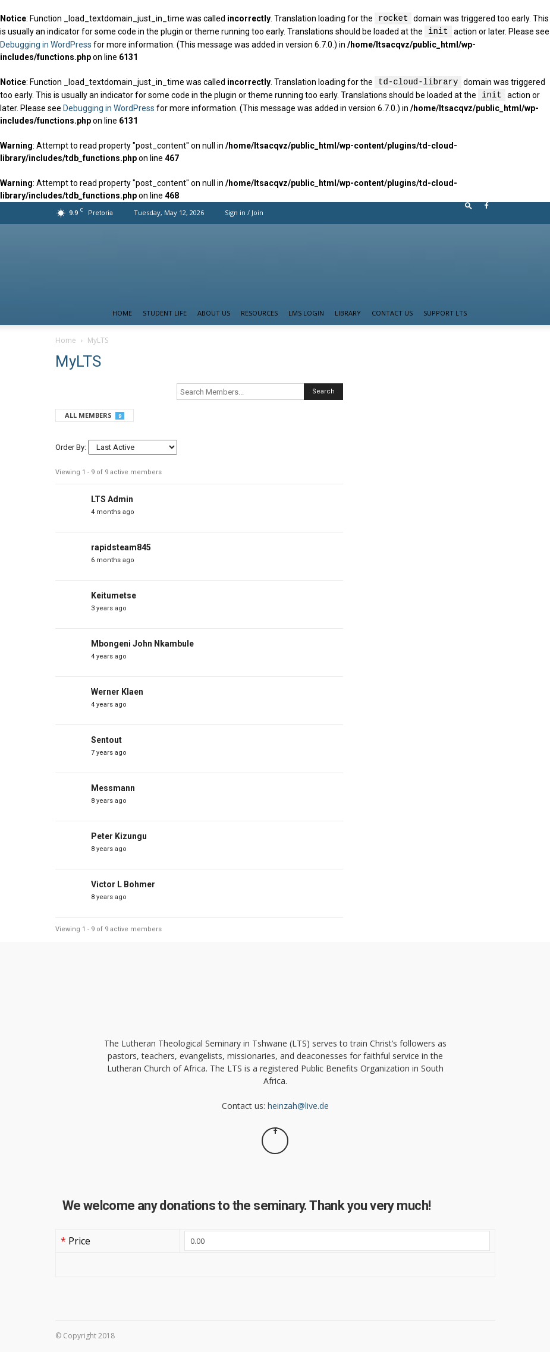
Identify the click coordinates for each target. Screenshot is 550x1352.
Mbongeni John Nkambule (142, 643)
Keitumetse (113, 595)
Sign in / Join (244, 212)
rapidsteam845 (121, 547)
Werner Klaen (117, 692)
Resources (259, 312)
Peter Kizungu (119, 836)
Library (348, 312)
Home (122, 312)
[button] (468, 208)
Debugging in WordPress (46, 44)
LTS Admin (112, 499)
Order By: (70, 447)
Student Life (165, 312)
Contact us (392, 312)
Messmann (113, 788)
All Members (94, 415)
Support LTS (445, 312)
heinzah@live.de (298, 1105)
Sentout (106, 740)
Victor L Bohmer (123, 884)
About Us (213, 312)
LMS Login (306, 312)
